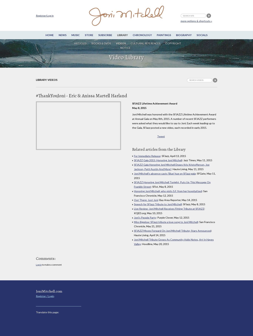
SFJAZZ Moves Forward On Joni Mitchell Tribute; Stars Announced (172, 230)
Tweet (161, 136)
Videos (121, 43)
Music (75, 35)
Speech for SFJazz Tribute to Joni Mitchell (158, 204)
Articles (80, 43)
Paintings (164, 35)
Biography (184, 35)
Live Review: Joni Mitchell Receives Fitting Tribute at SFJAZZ (169, 208)
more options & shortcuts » (196, 21)
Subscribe (105, 35)
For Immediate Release (147, 156)
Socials (202, 35)
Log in (39, 264)
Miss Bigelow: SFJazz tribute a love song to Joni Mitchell (166, 222)
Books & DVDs (101, 43)
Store (89, 35)
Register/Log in (45, 15)
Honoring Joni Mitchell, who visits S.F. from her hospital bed (168, 191)
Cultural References (145, 43)
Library (122, 35)
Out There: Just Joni (146, 200)
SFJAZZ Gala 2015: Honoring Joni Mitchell (158, 160)
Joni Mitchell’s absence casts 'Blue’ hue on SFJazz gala (165, 173)
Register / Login (45, 296)
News (62, 35)
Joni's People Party (145, 217)
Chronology (142, 35)
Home (50, 35)
